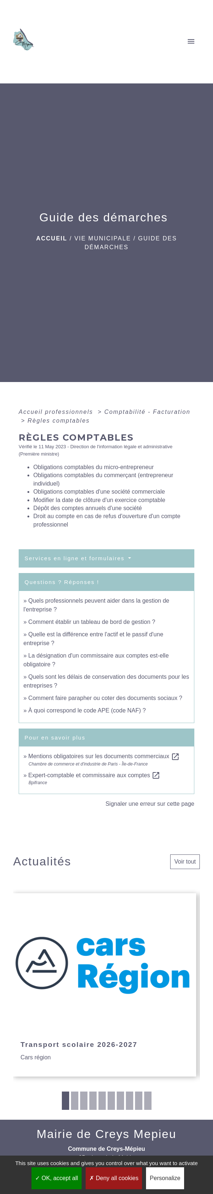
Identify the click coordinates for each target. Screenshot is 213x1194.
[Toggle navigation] (191, 42)
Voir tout (185, 861)
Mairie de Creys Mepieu (106, 1134)
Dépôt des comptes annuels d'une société (87, 508)
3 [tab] (83, 1101)
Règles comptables (58, 421)
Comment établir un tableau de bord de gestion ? (91, 622)
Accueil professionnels (57, 412)
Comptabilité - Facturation (147, 412)
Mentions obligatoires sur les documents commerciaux (104, 756)
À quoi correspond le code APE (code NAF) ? (87, 710)
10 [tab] (148, 1101)
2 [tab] (74, 1101)
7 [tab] (120, 1101)
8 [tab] (129, 1101)
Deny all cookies (113, 1178)
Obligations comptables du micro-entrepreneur (93, 467)
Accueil (51, 238)
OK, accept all (56, 1178)
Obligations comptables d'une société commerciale (99, 492)
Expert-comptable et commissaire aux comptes (94, 775)
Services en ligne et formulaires (76, 558)
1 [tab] (65, 1101)
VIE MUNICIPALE (102, 238)
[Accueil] (26, 42)
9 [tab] (138, 1101)
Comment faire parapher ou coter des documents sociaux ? (105, 698)
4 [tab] (93, 1101)
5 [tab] (102, 1101)
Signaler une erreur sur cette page (149, 804)
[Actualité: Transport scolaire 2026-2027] (104, 985)
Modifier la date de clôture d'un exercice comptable (99, 500)
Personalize (165, 1178)
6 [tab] (111, 1101)
